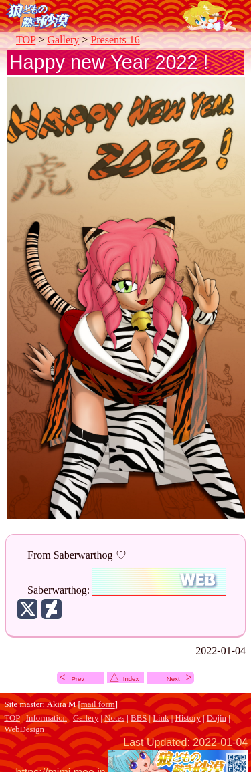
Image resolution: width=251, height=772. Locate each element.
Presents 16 (114, 39)
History (187, 718)
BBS (139, 718)
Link (161, 718)
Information (46, 718)
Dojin (216, 718)
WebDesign (24, 729)
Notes (114, 718)
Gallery (63, 39)
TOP (25, 39)
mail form (98, 704)
